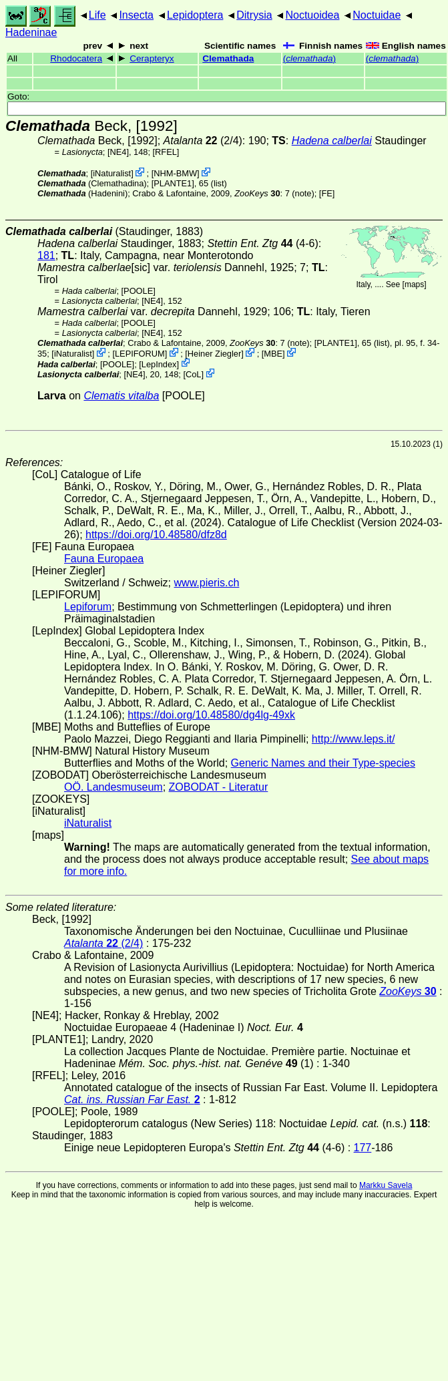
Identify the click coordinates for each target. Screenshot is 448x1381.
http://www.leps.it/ (353, 739)
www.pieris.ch (207, 582)
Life (97, 15)
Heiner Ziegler (214, 354)
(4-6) (262, 243)
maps (414, 284)
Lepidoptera (195, 15)
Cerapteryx (152, 58)
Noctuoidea (312, 15)
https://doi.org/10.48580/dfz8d (156, 534)
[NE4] (118, 152)
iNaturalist (112, 173)
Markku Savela (385, 1185)
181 (46, 255)
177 (363, 1147)
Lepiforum (87, 606)
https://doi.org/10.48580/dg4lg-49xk (211, 715)
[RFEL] (166, 152)
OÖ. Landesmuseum (113, 787)
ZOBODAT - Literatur (218, 787)
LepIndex (159, 364)
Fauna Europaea (104, 558)
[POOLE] (139, 291)
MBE (273, 354)
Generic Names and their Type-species (323, 763)
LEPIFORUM (140, 354)
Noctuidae (377, 15)
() (309, 58)
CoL (193, 374)
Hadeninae (31, 32)
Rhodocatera (76, 58)
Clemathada (228, 58)
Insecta (136, 15)
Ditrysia (254, 15)
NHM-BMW (175, 173)
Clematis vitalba (121, 395)
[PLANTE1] (173, 183)
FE (326, 193)
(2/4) (203, 140)
